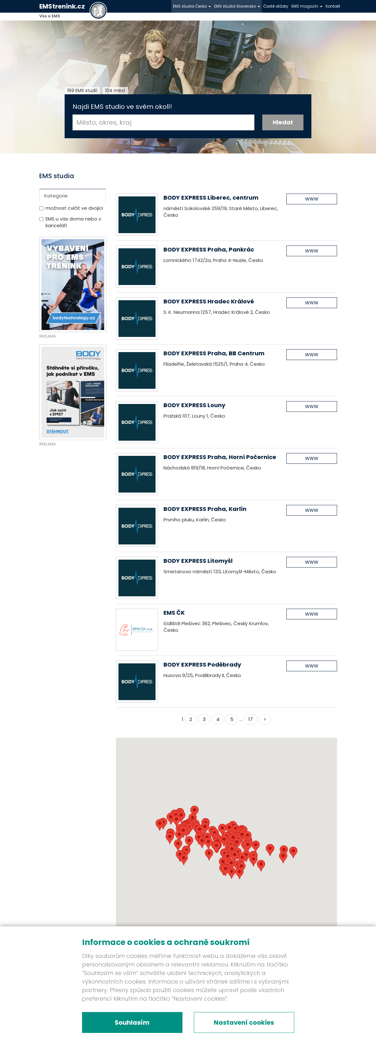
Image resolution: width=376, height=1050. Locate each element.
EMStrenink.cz (62, 6)
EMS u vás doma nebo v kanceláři (73, 222)
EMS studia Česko (192, 6)
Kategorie (56, 195)
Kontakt (333, 6)
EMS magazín (306, 6)
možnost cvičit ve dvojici (74, 208)
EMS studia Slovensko (237, 6)
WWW (311, 199)
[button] (231, 873)
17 (250, 719)
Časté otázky (275, 6)
